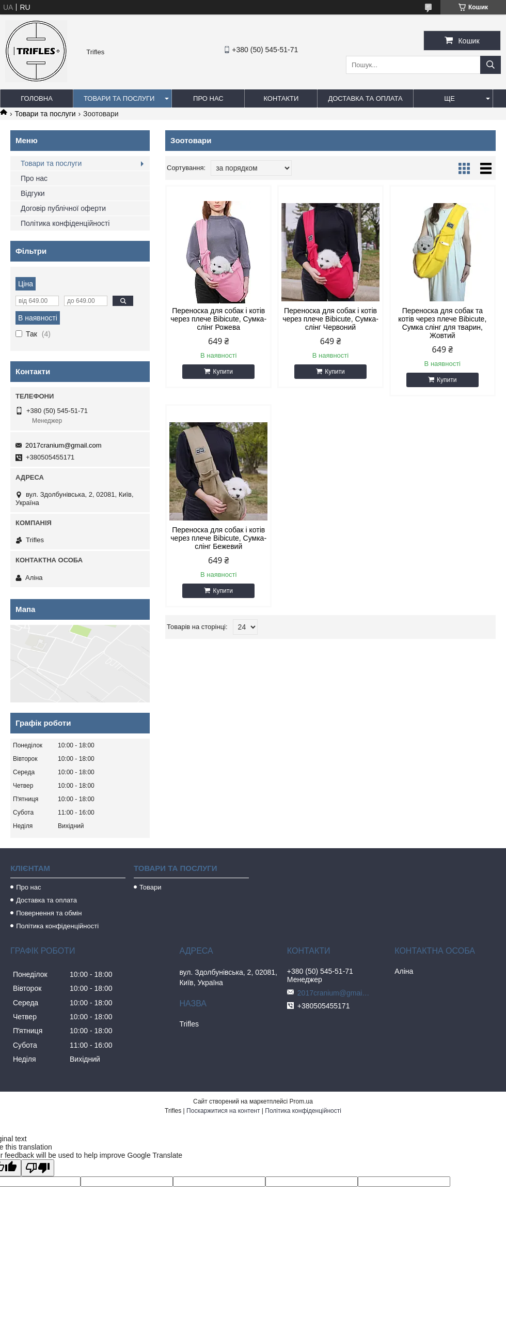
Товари (150, 887)
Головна (37, 98)
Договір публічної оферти (63, 208)
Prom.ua (301, 1101)
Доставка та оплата (365, 98)
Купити (222, 371)
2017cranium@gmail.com (63, 445)
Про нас (208, 98)
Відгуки (33, 193)
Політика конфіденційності (65, 223)
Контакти (280, 98)
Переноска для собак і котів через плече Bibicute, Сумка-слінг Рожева (218, 319)
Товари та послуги (119, 98)
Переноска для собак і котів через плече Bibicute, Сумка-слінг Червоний (330, 319)
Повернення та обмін (49, 913)
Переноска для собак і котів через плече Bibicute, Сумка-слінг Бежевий (218, 538)
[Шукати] (490, 65)
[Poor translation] (37, 1167)
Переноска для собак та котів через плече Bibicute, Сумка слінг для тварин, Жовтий (442, 323)
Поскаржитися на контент (223, 1110)
